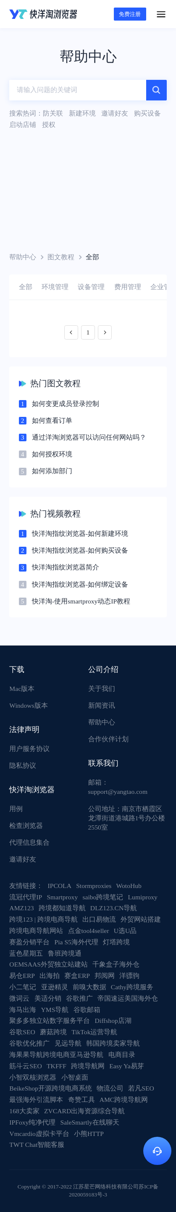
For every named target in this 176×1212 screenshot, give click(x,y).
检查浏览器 (26, 825)
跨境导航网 (88, 1066)
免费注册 (130, 14)
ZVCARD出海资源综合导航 (84, 1111)
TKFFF (56, 1066)
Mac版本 (21, 688)
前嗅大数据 (89, 987)
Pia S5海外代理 (76, 942)
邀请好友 (22, 859)
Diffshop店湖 (113, 1020)
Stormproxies (93, 885)
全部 (25, 286)
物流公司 (110, 1088)
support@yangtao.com (118, 791)
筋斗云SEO (25, 1066)
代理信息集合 (29, 842)
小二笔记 (22, 987)
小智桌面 (74, 1077)
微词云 (19, 998)
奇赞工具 (81, 1099)
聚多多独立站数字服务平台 (49, 1020)
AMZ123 (21, 908)
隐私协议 (22, 765)
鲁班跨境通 (64, 953)
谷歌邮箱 (87, 1009)
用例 (16, 808)
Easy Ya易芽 (126, 1066)
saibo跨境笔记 (102, 897)
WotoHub (129, 885)
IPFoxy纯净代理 (32, 1122)
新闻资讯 (101, 705)
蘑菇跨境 (53, 1031)
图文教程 (60, 257)
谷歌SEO (22, 1031)
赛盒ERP (77, 975)
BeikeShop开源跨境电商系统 (50, 1088)
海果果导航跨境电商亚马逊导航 (56, 1054)
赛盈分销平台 (29, 942)
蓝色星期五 (26, 953)
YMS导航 (55, 1009)
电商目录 (121, 1054)
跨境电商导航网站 (36, 930)
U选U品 (125, 930)
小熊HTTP (89, 1133)
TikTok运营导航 (94, 1031)
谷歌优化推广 (29, 1043)
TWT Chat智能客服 (36, 1144)
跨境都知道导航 (62, 908)
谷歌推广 (79, 998)
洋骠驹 (129, 975)
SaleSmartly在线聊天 (89, 1122)
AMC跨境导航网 (124, 1099)
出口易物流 (99, 919)
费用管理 (127, 286)
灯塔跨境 (116, 942)
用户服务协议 (29, 748)
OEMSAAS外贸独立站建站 (48, 964)
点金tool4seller (88, 930)
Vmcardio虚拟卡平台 (39, 1133)
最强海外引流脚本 (36, 1099)
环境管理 (55, 286)
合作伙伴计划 (108, 739)
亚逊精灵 (54, 987)
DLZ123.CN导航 (113, 908)
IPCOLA (59, 885)
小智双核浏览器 (32, 1077)
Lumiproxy (143, 897)
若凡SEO (141, 1088)
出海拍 (49, 975)
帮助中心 (22, 257)
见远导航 (68, 1043)
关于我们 (101, 688)
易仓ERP (22, 975)
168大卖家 (24, 1111)
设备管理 (91, 286)
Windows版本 (28, 705)
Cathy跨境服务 (132, 987)
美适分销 (47, 998)
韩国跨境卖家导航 (113, 1043)
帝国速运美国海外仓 (127, 998)
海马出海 (22, 1009)
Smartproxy (62, 897)
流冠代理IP (25, 897)
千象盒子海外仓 (115, 964)
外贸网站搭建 (141, 919)
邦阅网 (105, 975)
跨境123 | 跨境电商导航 (43, 919)
